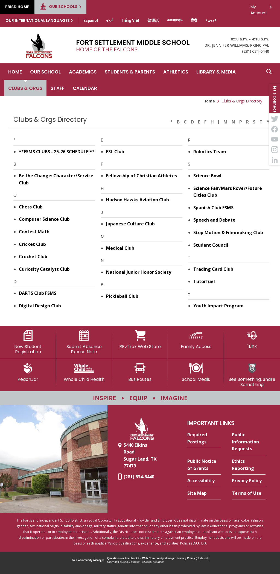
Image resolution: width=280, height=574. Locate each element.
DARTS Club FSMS (37, 293)
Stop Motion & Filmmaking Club (228, 232)
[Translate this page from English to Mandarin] (153, 20)
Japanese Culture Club (130, 224)
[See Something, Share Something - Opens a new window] (252, 375)
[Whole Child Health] (84, 372)
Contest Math (34, 232)
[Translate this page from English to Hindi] (194, 20)
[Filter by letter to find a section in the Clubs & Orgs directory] (219, 119)
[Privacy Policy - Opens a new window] (249, 481)
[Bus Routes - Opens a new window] (140, 372)
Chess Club (31, 207)
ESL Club (115, 152)
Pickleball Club (122, 296)
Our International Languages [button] (37, 20)
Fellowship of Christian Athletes (141, 176)
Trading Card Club (213, 269)
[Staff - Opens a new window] (57, 88)
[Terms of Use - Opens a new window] (249, 493)
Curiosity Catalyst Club (44, 269)
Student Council (210, 245)
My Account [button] (258, 8)
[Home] (15, 71)
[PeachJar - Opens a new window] (28, 372)
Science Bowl (207, 176)
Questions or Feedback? (123, 558)
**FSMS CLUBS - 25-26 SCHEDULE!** (57, 152)
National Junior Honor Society (138, 272)
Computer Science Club (44, 219)
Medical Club (120, 248)
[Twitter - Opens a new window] (274, 118)
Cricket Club (32, 244)
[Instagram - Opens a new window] (274, 150)
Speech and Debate (214, 220)
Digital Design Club (40, 306)
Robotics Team (209, 152)
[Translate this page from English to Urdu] (109, 20)
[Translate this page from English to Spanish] (91, 20)
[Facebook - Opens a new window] (274, 129)
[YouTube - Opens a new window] (274, 139)
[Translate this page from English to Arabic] (211, 20)
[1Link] (252, 339)
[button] (269, 79)
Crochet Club (33, 257)
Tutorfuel (204, 281)
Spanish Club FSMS (213, 208)
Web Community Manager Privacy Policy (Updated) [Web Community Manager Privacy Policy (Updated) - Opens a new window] (175, 558)
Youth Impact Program (218, 306)
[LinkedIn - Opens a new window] (274, 160)
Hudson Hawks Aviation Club (137, 200)
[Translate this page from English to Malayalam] (175, 20)
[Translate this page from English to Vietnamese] (130, 20)
